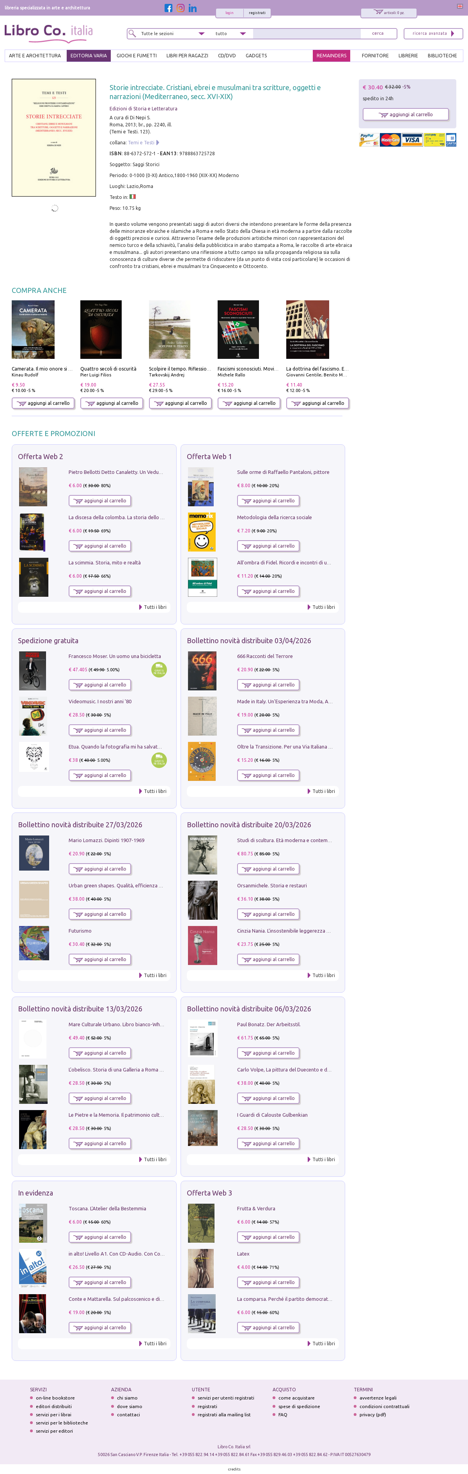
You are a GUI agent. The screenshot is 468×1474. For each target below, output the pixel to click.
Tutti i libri (155, 607)
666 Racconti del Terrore (265, 656)
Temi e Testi (141, 142)
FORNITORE (375, 55)
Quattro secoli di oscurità (108, 368)
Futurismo (80, 930)
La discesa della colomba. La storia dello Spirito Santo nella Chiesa (143, 517)
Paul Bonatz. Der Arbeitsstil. (269, 1024)
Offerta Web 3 (209, 1193)
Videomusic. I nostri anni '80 (100, 701)
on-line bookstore (55, 1397)
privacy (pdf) (373, 1414)
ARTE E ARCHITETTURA (35, 55)
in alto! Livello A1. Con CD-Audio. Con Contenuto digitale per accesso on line (155, 1253)
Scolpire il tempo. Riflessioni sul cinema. (192, 368)
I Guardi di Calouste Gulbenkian (272, 1114)
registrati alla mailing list (224, 1414)
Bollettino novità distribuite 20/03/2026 (249, 824)
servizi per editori (54, 1430)
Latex (243, 1253)
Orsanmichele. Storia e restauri (272, 885)
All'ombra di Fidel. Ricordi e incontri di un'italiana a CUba (301, 562)
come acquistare (296, 1397)
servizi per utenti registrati (226, 1397)
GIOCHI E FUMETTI (137, 55)
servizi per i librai (53, 1414)
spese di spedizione (299, 1406)
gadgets (256, 55)
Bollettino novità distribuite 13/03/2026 (80, 1009)
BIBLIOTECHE (442, 55)
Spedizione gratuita (48, 640)
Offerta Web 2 (40, 456)
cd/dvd (227, 55)
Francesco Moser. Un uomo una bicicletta (115, 656)
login (229, 13)
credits (234, 1469)
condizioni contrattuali (385, 1406)
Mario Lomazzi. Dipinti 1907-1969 (106, 840)
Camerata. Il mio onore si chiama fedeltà (56, 368)
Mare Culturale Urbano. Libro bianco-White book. (124, 1024)
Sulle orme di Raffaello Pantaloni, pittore (283, 472)
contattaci (128, 1414)
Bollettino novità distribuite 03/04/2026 (249, 640)
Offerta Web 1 (209, 456)
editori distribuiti (54, 1406)
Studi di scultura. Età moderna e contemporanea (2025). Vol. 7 (307, 840)
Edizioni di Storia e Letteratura (143, 108)
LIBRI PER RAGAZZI (187, 55)
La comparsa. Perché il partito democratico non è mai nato (303, 1299)
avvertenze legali (378, 1397)
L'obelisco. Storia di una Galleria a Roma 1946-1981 (126, 1069)
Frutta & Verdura (256, 1208)
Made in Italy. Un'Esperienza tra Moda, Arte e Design (296, 701)
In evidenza (35, 1193)
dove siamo (129, 1406)
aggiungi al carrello (43, 403)
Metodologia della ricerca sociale (274, 517)
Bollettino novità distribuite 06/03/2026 (249, 1009)
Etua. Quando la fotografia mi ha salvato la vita (122, 746)
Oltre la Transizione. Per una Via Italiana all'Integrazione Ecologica (311, 746)
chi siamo (127, 1397)
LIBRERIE (408, 55)
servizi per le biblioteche (62, 1422)
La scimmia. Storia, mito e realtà (105, 562)
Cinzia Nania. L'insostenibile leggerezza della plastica (296, 930)
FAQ (282, 1414)
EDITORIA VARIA (89, 55)
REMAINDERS (331, 55)
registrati (257, 13)
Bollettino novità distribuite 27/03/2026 (80, 824)
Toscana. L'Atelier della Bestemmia (107, 1208)
